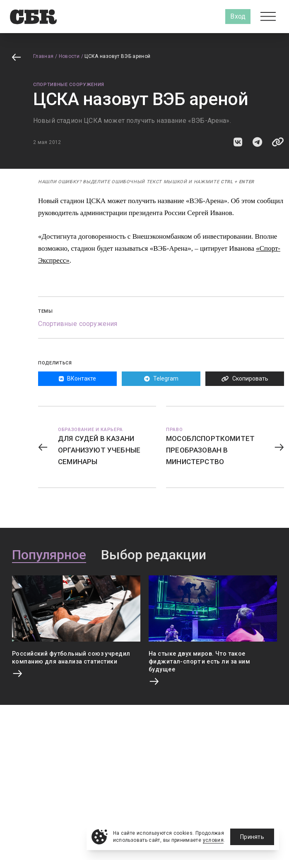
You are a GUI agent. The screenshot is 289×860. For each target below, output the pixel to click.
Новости (69, 56)
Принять (252, 837)
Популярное (49, 555)
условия (213, 840)
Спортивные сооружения (68, 84)
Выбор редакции (153, 555)
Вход (238, 16)
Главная (43, 56)
